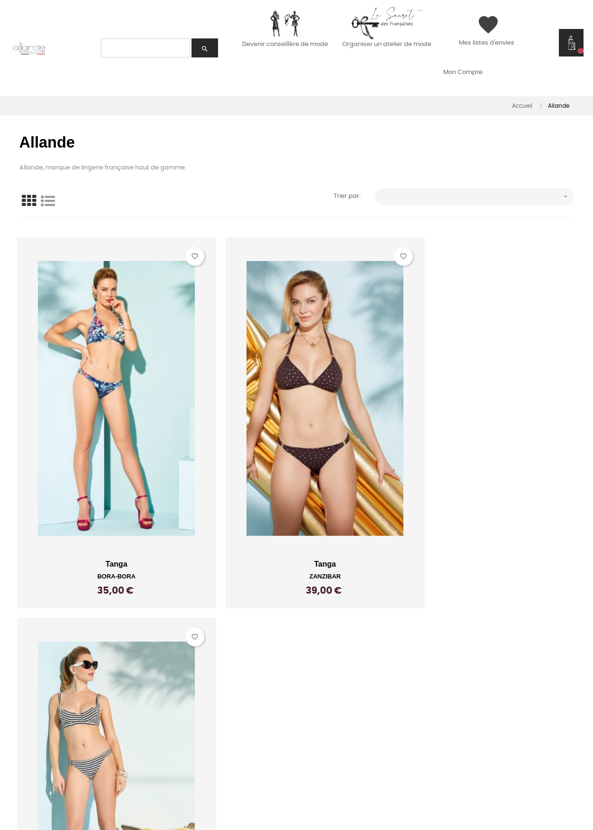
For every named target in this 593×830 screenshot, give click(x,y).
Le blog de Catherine (206, 742)
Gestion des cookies (352, 756)
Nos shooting (188, 716)
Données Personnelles (359, 742)
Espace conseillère (51, 742)
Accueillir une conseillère (67, 703)
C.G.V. (321, 703)
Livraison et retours (353, 689)
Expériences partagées (60, 716)
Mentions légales (347, 729)
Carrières (180, 729)
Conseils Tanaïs (194, 703)
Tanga (107, 530)
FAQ (18, 756)
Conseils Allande (196, 689)
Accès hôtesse (40, 729)
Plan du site (335, 716)
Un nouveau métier (52, 689)
